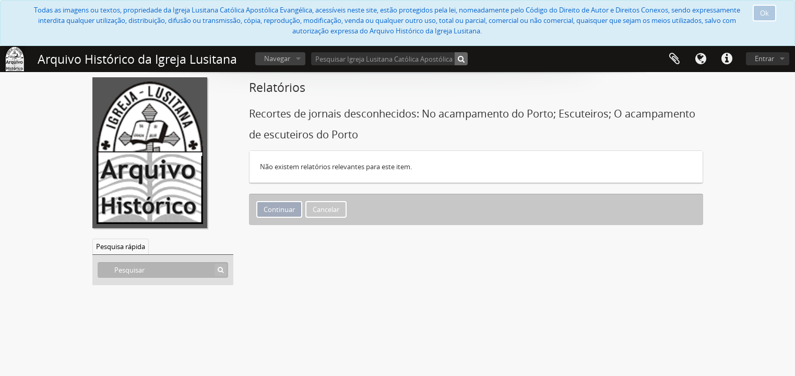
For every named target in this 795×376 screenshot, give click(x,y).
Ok (764, 13)
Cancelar (326, 209)
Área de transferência (674, 59)
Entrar (764, 58)
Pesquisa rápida (120, 246)
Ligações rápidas (727, 59)
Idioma (700, 59)
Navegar (277, 58)
